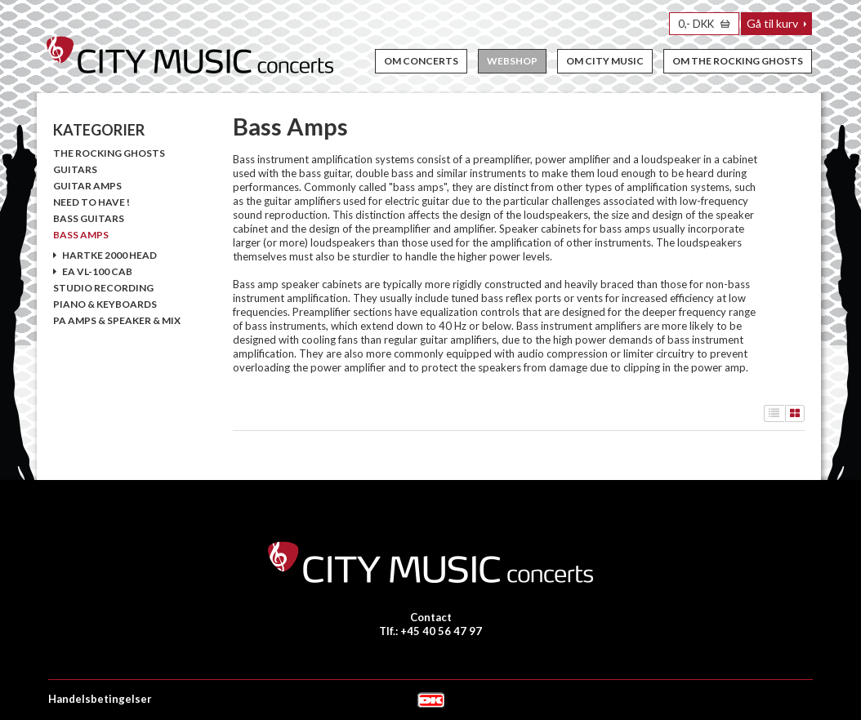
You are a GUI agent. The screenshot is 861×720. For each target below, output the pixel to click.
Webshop (512, 61)
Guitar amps (87, 186)
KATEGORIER (99, 130)
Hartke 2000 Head (105, 255)
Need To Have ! (91, 202)
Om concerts (421, 61)
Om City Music (605, 61)
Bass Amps (81, 235)
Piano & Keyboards (105, 304)
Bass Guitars (88, 218)
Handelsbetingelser (100, 698)
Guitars (75, 169)
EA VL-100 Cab (92, 271)
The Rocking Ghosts (109, 153)
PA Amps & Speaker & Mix (117, 320)
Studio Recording (103, 288)
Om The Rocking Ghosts (737, 61)
